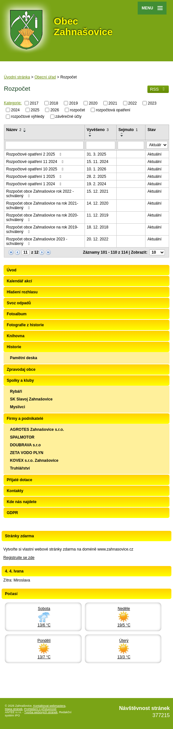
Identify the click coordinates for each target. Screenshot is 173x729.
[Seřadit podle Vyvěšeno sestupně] (90, 136)
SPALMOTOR (22, 437)
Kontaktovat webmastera (49, 705)
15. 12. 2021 (98, 191)
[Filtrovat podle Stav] (157, 145)
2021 (113, 103)
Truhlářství (20, 468)
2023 (152, 103)
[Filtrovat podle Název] (44, 145)
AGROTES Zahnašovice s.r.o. (37, 429)
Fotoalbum (17, 314)
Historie (14, 347)
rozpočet (77, 109)
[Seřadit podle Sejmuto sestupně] (122, 136)
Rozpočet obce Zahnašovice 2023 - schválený (36, 241)
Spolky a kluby (20, 380)
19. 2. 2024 (96, 184)
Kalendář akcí (19, 281)
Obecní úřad (45, 77)
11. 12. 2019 (98, 215)
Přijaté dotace (19, 480)
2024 (15, 109)
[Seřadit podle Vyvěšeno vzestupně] (90, 133)
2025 (35, 109)
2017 (34, 103)
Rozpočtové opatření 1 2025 (34, 176)
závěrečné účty (68, 116)
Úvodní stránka (17, 77)
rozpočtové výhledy (27, 116)
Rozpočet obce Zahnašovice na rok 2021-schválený (42, 205)
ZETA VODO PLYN (26, 453)
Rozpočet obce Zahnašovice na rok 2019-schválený (42, 229)
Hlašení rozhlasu (22, 292)
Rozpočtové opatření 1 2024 (34, 184)
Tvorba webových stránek (41, 712)
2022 (132, 103)
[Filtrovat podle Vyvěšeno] (100, 145)
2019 (73, 103)
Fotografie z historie (25, 325)
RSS (158, 89)
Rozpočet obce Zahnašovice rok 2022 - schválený (40, 193)
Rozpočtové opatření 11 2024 (35, 161)
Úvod (12, 270)
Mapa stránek (14, 709)
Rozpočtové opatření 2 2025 (34, 154)
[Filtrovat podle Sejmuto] (131, 145)
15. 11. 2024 (98, 161)
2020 (93, 103)
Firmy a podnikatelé (25, 418)
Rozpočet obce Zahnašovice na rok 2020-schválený (42, 217)
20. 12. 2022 (98, 239)
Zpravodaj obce (21, 369)
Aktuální (154, 154)
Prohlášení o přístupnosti (40, 709)
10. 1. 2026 (96, 169)
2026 (54, 109)
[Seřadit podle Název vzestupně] (25, 128)
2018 (54, 103)
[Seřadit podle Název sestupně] (25, 131)
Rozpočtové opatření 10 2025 (35, 169)
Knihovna (16, 336)
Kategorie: (13, 103)
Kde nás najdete (22, 502)
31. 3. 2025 (96, 154)
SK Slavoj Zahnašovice (31, 399)
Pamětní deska (23, 358)
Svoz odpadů (19, 303)
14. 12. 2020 (98, 203)
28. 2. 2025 (96, 176)
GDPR (12, 513)
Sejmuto (128, 129)
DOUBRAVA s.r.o (25, 445)
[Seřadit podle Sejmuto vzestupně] (122, 133)
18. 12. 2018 (98, 227)
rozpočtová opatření (113, 109)
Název (13, 129)
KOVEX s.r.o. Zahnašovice (34, 460)
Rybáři (16, 391)
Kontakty (15, 491)
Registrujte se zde (18, 557)
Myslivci (17, 407)
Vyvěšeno (98, 129)
